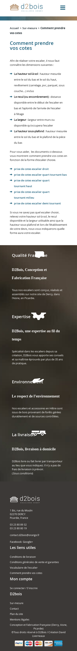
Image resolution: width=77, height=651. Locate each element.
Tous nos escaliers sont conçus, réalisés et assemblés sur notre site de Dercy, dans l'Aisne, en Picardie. (37, 294)
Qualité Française (29, 255)
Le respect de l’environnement (36, 396)
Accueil (14, 28)
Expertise (21, 316)
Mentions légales (19, 619)
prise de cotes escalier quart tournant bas (40, 174)
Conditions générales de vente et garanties (34, 562)
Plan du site (16, 614)
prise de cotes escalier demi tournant (37, 203)
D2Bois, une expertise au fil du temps (36, 335)
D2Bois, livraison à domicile (34, 449)
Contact (14, 608)
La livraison (23, 434)
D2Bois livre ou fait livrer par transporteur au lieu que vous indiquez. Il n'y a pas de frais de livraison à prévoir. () (37, 467)
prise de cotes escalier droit (31, 169)
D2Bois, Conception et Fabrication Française (29, 274)
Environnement (27, 382)
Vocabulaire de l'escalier (24, 567)
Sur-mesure (29, 28)
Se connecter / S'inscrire (24, 588)
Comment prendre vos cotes (26, 573)
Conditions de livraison (23, 556)
